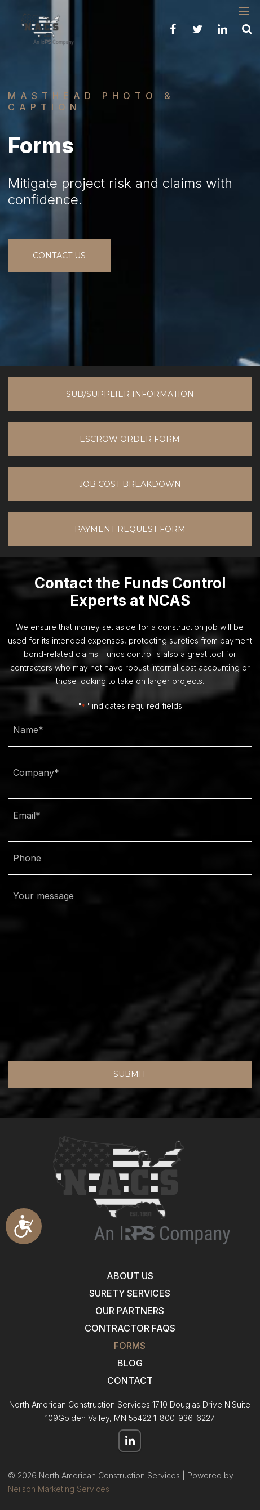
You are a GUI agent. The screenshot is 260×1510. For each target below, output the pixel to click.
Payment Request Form (130, 529)
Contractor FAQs (130, 1328)
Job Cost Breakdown (130, 484)
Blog (130, 1363)
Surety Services (129, 1293)
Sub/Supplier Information (130, 394)
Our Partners (129, 1310)
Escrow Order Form (130, 439)
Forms (130, 1345)
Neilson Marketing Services (58, 1489)
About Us (130, 1275)
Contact (130, 1380)
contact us (59, 256)
